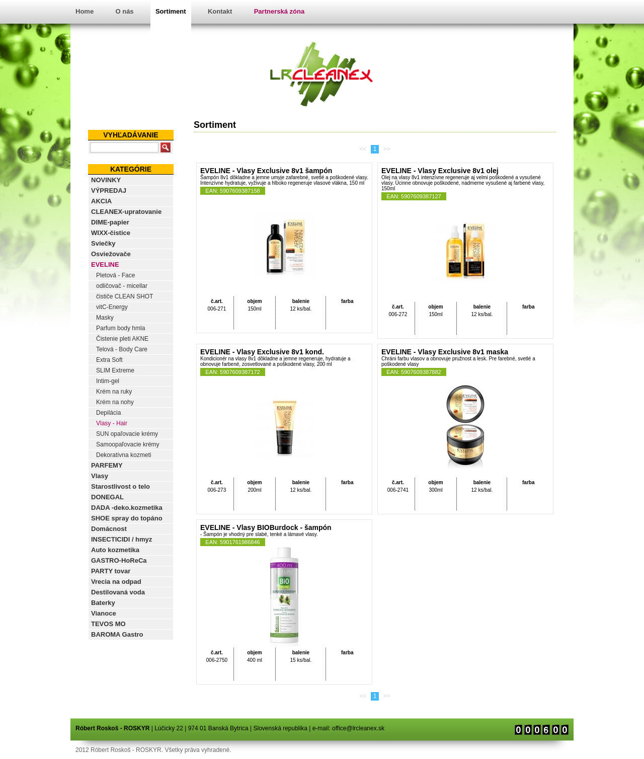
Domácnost (109, 529)
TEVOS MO (108, 624)
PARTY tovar (110, 571)
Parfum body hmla (120, 328)
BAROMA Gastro (117, 634)
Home (84, 11)
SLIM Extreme (115, 370)
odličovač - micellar (121, 285)
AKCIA (101, 201)
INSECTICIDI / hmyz (121, 539)
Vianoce (103, 613)
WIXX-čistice (110, 233)
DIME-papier (110, 222)
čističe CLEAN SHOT (124, 296)
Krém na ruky (114, 391)
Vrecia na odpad (116, 581)
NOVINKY (106, 180)
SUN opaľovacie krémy (127, 433)
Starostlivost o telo (120, 486)
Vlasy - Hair (111, 423)
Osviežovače (111, 254)
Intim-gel (107, 381)
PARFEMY (107, 465)
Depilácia (108, 412)
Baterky (103, 602)
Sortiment (170, 11)
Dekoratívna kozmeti (123, 455)
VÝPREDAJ (108, 190)
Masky (105, 317)
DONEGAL (107, 497)
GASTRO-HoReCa (119, 560)
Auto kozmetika (115, 550)
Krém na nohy (115, 402)
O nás (124, 11)
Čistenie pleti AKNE (122, 338)
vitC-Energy (112, 307)
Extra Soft (109, 359)
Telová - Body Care (121, 349)
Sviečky (103, 243)
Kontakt (220, 11)
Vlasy (99, 476)
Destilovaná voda (118, 592)
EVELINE (105, 264)
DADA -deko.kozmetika (127, 507)
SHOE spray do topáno (127, 518)
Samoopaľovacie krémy (127, 444)
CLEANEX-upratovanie (126, 211)
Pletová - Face (115, 275)
